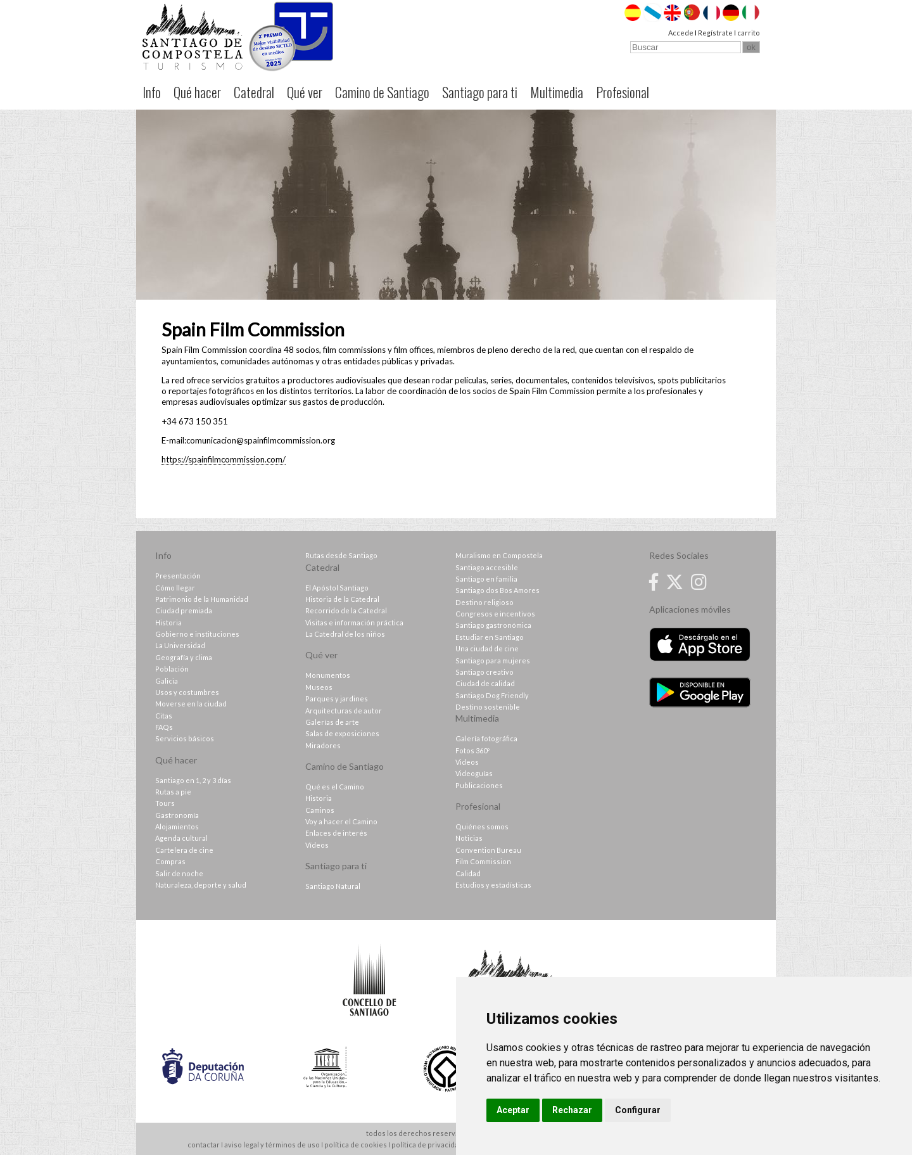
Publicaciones (479, 785)
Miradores (323, 745)
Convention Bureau (488, 850)
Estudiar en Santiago (489, 637)
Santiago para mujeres (492, 660)
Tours (165, 803)
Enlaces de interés (336, 833)
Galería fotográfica (486, 738)
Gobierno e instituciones (197, 634)
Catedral (254, 92)
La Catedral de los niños (345, 634)
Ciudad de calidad (485, 683)
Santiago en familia (486, 579)
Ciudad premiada (183, 610)
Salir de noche (179, 873)
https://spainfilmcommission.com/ (224, 459)
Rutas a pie (173, 792)
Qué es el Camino (334, 786)
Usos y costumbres (187, 692)
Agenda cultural (181, 838)
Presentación (178, 575)
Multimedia (556, 92)
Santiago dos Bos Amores (497, 590)
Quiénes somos (482, 826)
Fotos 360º (472, 750)
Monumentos (327, 675)
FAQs (164, 727)
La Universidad (180, 645)
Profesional (622, 92)
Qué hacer (197, 92)
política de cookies (355, 1144)
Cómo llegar (175, 588)
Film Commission (483, 861)
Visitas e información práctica (354, 622)
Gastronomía (177, 815)
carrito (748, 33)
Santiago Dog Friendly (492, 695)
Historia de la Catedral (342, 599)
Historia (168, 622)
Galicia (166, 681)
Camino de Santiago (382, 92)
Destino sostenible (487, 707)
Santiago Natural (332, 886)
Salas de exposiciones (342, 733)
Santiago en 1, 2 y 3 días (193, 780)
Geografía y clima (183, 657)
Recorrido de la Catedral (346, 610)
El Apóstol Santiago (337, 588)
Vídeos (317, 845)
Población (172, 669)
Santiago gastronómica (493, 625)
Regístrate (715, 33)
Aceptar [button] (513, 1110)
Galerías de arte (332, 722)
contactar (203, 1144)
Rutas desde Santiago (341, 555)
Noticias (469, 838)
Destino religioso (484, 602)
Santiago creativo (484, 672)
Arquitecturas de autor (343, 710)
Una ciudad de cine (487, 648)
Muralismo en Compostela (499, 555)
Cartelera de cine (184, 850)
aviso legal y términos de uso (272, 1144)
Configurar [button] (638, 1110)
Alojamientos (177, 826)
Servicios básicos (184, 738)
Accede (681, 33)
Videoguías (474, 773)
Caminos (319, 810)
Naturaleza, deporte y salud (200, 885)
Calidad (468, 873)
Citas (163, 716)
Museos (318, 687)
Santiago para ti (479, 92)
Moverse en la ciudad (191, 703)
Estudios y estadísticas (493, 885)
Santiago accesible (486, 567)
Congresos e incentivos (495, 613)
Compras (170, 861)
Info (151, 92)
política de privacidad (427, 1144)
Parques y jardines (336, 698)
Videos (467, 762)
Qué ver (304, 92)
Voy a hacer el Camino (341, 821)
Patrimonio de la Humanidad (201, 599)
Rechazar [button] (572, 1110)
